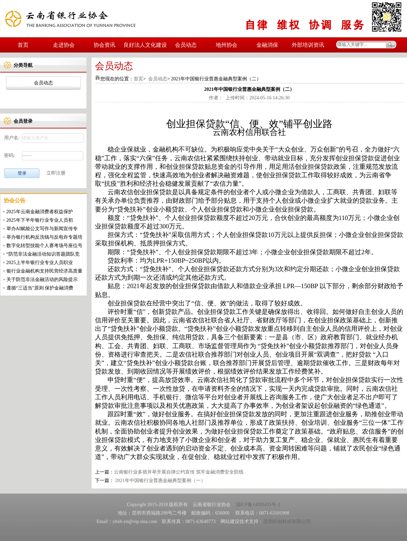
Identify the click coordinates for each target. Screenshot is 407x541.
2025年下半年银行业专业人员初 (39, 220)
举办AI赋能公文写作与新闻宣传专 (42, 228)
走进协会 (64, 45)
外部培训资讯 (308, 45)
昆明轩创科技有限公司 (287, 521)
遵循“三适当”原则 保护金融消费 (40, 287)
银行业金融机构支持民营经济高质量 (44, 271)
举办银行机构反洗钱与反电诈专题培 (44, 237)
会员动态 (186, 45)
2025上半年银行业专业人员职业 (39, 262)
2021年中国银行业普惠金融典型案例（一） (160, 480)
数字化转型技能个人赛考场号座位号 (44, 245)
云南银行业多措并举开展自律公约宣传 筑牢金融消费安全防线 (179, 472)
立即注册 (55, 173)
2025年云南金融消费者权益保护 (39, 211)
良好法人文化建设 (145, 45)
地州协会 (226, 45)
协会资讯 (104, 45)
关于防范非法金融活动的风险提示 (42, 279)
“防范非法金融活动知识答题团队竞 (43, 254)
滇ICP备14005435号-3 (258, 504)
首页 (23, 45)
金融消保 (267, 45)
